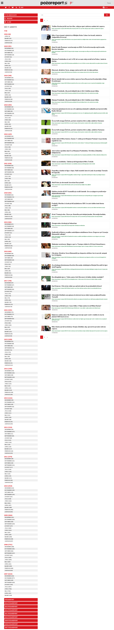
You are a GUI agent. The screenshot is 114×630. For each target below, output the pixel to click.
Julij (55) (7, 205)
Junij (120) (8, 442)
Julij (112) (8, 381)
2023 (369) (8, 105)
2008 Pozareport (11, 624)
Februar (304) (9, 509)
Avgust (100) (8, 379)
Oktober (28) (9, 258)
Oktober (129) (9, 492)
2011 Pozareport (11, 613)
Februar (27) (9, 40)
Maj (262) (7, 503)
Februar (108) (9, 392)
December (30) (9, 253)
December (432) (9, 576)
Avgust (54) (8, 203)
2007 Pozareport (11, 627)
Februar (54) (8, 275)
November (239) (9, 549)
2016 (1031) (8, 310)
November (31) (9, 80)
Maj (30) (7, 122)
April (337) (8, 505)
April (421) (8, 564)
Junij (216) (8, 530)
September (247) (10, 553)
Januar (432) (9, 570)
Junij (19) (8, 237)
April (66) (8, 300)
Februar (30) (8, 70)
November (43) (9, 226)
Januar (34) (8, 72)
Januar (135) (8, 394)
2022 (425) (8, 134)
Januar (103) (9, 453)
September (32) (9, 84)
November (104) (9, 373)
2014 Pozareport (11, 603)
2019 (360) (7, 222)
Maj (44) (7, 268)
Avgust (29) (8, 145)
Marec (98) (8, 361)
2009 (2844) (8, 515)
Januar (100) (9, 424)
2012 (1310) (8, 427)
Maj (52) (7, 180)
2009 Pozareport (11, 620)
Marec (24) (8, 38)
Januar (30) (8, 42)
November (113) (9, 402)
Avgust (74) (8, 350)
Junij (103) (8, 325)
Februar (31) (8, 128)
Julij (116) (8, 440)
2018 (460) (7, 251)
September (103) (9, 377)
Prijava (109, 3)
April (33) (7, 241)
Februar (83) (8, 333)
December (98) (9, 400)
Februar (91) (8, 363)
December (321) (9, 517)
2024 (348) (7, 76)
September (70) (9, 348)
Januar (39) (8, 130)
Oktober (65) (8, 287)
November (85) (9, 343)
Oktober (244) (9, 551)
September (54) (9, 172)
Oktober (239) (9, 521)
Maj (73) (7, 298)
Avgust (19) (8, 262)
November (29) (9, 109)
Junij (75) (8, 296)
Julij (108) (8, 411)
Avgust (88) (8, 408)
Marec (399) (8, 566)
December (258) (9, 546)
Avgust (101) (8, 496)
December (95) (9, 458)
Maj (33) (7, 63)
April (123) (8, 446)
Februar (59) (8, 187)
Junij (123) (8, 471)
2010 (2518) (8, 486)
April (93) (8, 358)
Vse (5, 31)
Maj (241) (7, 532)
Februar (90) (8, 421)
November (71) (9, 314)
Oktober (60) (9, 199)
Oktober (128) (9, 463)
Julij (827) (8, 586)
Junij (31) (8, 266)
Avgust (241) (8, 555)
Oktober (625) (9, 580)
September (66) (9, 289)
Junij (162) (8, 501)
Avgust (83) (8, 438)
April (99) (8, 329)
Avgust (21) (8, 86)
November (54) (9, 167)
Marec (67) (8, 185)
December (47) (9, 224)
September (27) (9, 230)
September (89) (9, 436)
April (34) (8, 153)
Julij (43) (7, 176)
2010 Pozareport (11, 617)
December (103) (9, 370)
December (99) (9, 429)
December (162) (9, 488)
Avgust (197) (9, 526)
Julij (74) (8, 352)
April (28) (8, 124)
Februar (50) (8, 216)
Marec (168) (8, 595)
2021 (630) (7, 163)
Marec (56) (8, 214)
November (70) (9, 197)
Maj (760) (7, 591)
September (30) (9, 142)
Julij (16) (7, 264)
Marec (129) (8, 390)
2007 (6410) (8, 574)
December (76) (9, 312)
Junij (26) (8, 61)
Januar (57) (8, 218)
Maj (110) (7, 474)
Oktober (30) (8, 82)
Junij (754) (8, 589)
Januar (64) (8, 189)
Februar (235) (9, 539)
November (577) (10, 578)
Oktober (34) (8, 228)
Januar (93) (8, 336)
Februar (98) (8, 480)
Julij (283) (8, 557)
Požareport (9, 599)
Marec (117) (8, 449)
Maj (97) (7, 327)
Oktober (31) (8, 52)
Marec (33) (8, 67)
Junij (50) (8, 178)
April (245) (8, 534)
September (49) (9, 201)
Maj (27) (7, 92)
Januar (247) (9, 541)
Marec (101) (8, 331)
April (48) (8, 183)
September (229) (10, 524)
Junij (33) (8, 120)
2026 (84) (7, 34)
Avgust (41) (8, 174)
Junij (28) (8, 90)
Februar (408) (9, 568)
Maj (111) (7, 415)
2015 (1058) (8, 339)
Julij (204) (8, 528)
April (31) (7, 65)
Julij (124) (8, 469)
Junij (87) (8, 354)
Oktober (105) (9, 375)
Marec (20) (8, 243)
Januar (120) (9, 482)
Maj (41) (7, 151)
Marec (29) (8, 97)
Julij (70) (8, 293)
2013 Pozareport (11, 606)
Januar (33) (8, 248)
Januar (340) (9, 511)
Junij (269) (8, 559)
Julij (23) (7, 59)
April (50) (8, 270)
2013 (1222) (8, 398)
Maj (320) (7, 562)
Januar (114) (9, 365)
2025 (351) (7, 46)
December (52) (9, 165)
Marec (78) (8, 302)
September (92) (9, 406)
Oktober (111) (9, 433)
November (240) (10, 519)
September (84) (9, 318)
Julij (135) (8, 499)
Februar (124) (9, 451)
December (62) (9, 195)
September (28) (9, 55)
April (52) (8, 212)
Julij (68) (8, 323)
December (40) (9, 77)
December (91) (9, 341)
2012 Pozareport (11, 610)
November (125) (9, 490)
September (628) (10, 582)
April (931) (8, 593)
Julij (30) (7, 147)
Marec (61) (8, 273)
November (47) (9, 285)
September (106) (10, 494)
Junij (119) (8, 383)
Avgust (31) (8, 57)
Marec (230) (8, 537)
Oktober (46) (9, 170)
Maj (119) (7, 386)
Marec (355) (8, 507)
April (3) (7, 36)
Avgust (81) (8, 321)
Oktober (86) (9, 345)
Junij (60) (8, 208)
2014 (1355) (8, 369)
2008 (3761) (8, 545)
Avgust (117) (8, 467)
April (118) (8, 388)
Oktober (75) (9, 316)
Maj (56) (7, 210)
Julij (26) (8, 88)
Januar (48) (8, 160)
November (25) (9, 50)
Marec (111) (8, 478)
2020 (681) (7, 193)
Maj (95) (7, 356)
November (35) (9, 138)
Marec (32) (8, 126)
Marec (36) (8, 155)
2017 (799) (7, 281)
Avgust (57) (8, 291)
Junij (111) (8, 413)
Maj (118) (7, 444)
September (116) (9, 465)
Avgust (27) (8, 115)
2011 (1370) (8, 457)
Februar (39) (8, 158)
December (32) (9, 107)
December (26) (9, 48)
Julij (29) (8, 117)
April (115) (8, 476)
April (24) (8, 95)
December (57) (9, 283)
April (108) (8, 417)
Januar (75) (8, 306)
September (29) (9, 113)
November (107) (10, 431)
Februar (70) (9, 304)
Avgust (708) (9, 584)
